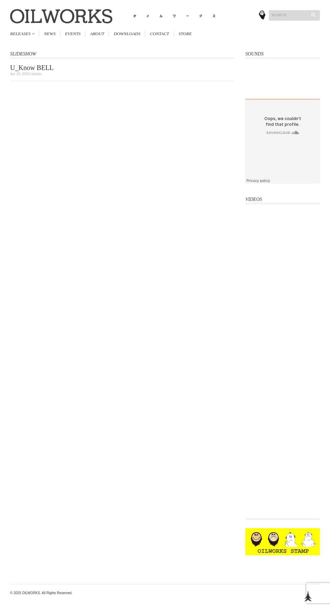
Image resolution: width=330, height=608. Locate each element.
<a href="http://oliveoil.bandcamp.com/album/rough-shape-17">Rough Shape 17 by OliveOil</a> (282, 90)
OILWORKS (31, 593)
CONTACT (159, 33)
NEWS (50, 33)
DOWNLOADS (127, 33)
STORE (185, 33)
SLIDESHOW (23, 53)
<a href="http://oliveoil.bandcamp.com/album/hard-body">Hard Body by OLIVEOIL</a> (282, 74)
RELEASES (20, 33)
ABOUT (97, 33)
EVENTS (73, 33)
